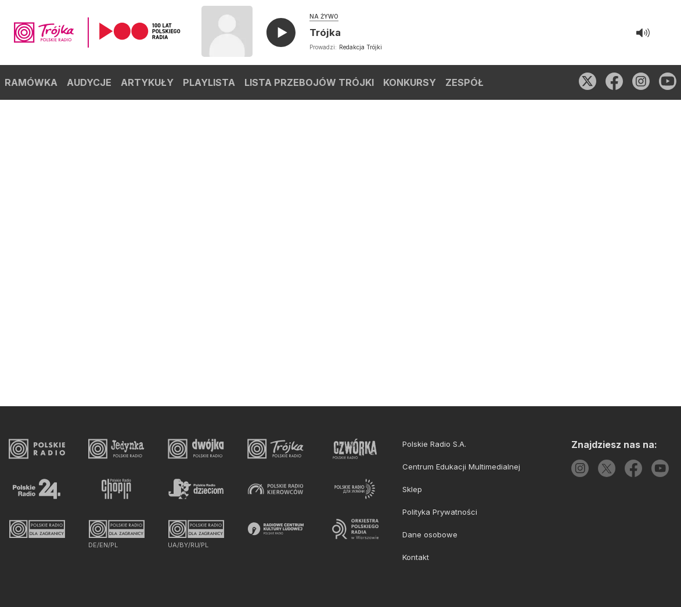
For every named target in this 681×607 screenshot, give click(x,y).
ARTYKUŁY (147, 82)
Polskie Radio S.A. (434, 444)
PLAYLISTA (209, 82)
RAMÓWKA (31, 82)
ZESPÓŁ (464, 82)
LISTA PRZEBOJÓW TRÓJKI (309, 82)
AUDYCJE (89, 82)
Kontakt (415, 557)
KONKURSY (409, 82)
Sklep (412, 489)
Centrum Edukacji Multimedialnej (461, 466)
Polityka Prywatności (439, 511)
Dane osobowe (429, 534)
